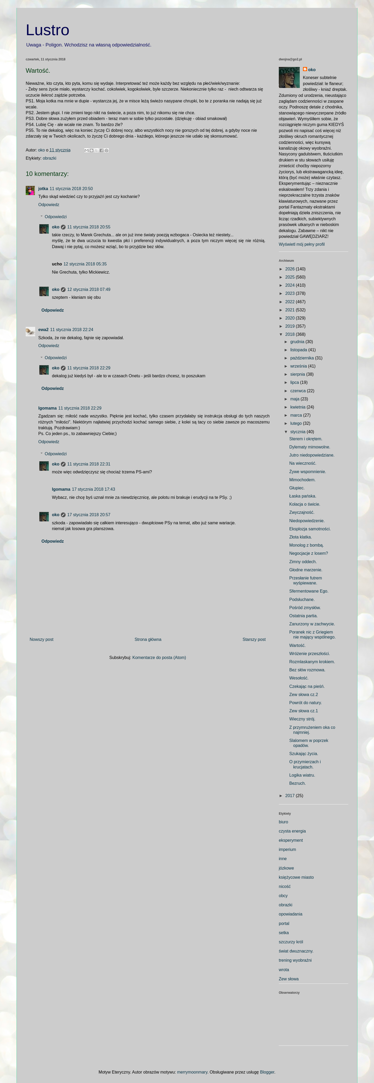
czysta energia (292, 831)
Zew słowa (289, 979)
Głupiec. (297, 488)
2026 (290, 269)
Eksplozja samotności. (310, 529)
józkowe (286, 868)
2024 (290, 285)
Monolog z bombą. (306, 545)
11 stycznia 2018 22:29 (88, 368)
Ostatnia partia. (303, 616)
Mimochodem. (302, 480)
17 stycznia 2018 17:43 (93, 489)
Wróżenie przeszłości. (309, 653)
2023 (290, 293)
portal (284, 923)
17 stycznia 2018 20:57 (88, 514)
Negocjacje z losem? (308, 553)
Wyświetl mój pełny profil (302, 244)
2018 (290, 334)
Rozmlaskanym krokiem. (312, 662)
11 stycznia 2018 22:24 (71, 329)
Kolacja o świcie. (304, 504)
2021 (290, 310)
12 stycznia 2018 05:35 (85, 264)
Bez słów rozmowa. (307, 670)
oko (55, 227)
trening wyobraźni (295, 960)
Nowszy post (42, 639)
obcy (283, 895)
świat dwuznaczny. (296, 951)
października (302, 358)
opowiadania (290, 914)
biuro (283, 822)
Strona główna (148, 639)
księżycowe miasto (296, 877)
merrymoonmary (192, 1072)
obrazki (49, 158)
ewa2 (43, 329)
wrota (284, 969)
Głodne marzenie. (305, 570)
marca (296, 415)
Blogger (267, 1072)
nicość (285, 886)
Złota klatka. (300, 537)
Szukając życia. (303, 753)
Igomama (47, 408)
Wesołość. (299, 678)
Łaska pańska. (302, 496)
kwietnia (298, 407)
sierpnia (298, 374)
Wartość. (297, 645)
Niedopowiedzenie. (307, 521)
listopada (299, 350)
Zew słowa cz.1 (303, 711)
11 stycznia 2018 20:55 (88, 227)
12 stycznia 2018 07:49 (88, 289)
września (299, 366)
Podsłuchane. (302, 599)
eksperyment (291, 840)
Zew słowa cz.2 (303, 694)
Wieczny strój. (302, 719)
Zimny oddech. (303, 561)
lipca (295, 382)
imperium (287, 849)
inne (283, 858)
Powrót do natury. (305, 702)
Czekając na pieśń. (307, 686)
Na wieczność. (302, 463)
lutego (296, 423)
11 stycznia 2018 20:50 (71, 188)
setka (284, 932)
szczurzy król (291, 942)
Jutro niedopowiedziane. (312, 455)
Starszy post (254, 639)
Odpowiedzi (56, 216)
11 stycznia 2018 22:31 (88, 464)
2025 (290, 277)
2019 (290, 326)
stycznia (298, 432)
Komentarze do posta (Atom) (159, 657)
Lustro (48, 30)
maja (295, 399)
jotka (43, 188)
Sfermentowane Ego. (308, 591)
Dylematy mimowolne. (309, 447)
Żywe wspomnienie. (307, 471)
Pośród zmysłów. (305, 607)
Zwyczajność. (301, 512)
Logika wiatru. (302, 775)
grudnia (298, 341)
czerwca (298, 391)
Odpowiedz (48, 204)
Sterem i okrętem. (305, 439)
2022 (290, 302)
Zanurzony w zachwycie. (312, 624)
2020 (290, 318)
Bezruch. (297, 783)
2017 (290, 795)
